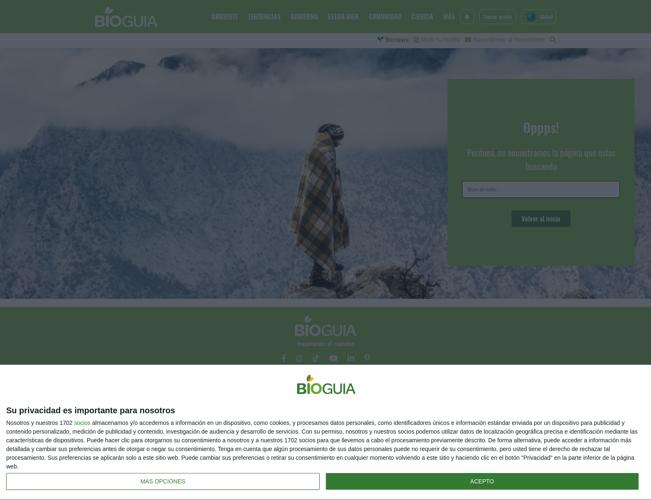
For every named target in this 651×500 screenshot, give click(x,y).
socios (82, 423)
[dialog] (325, 432)
